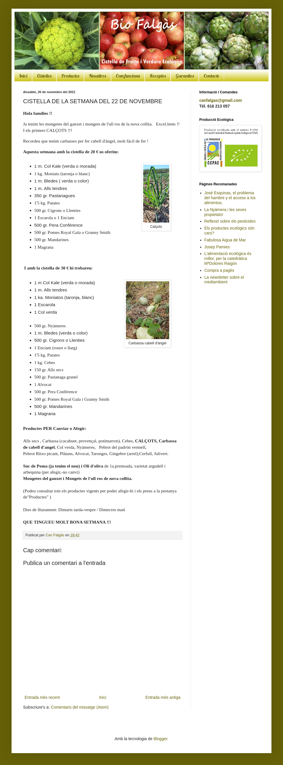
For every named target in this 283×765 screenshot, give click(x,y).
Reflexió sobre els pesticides (230, 221)
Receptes (158, 76)
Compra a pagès (219, 270)
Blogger (160, 738)
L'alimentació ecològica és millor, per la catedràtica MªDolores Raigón (228, 258)
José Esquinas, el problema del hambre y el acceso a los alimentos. (230, 198)
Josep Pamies (217, 247)
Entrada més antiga (163, 697)
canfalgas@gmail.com (220, 100)
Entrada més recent (42, 697)
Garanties (185, 76)
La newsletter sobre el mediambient (224, 279)
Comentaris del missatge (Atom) (80, 707)
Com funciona (128, 76)
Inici (23, 76)
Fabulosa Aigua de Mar (225, 240)
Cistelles (44, 76)
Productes (70, 76)
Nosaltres (97, 76)
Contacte (211, 76)
